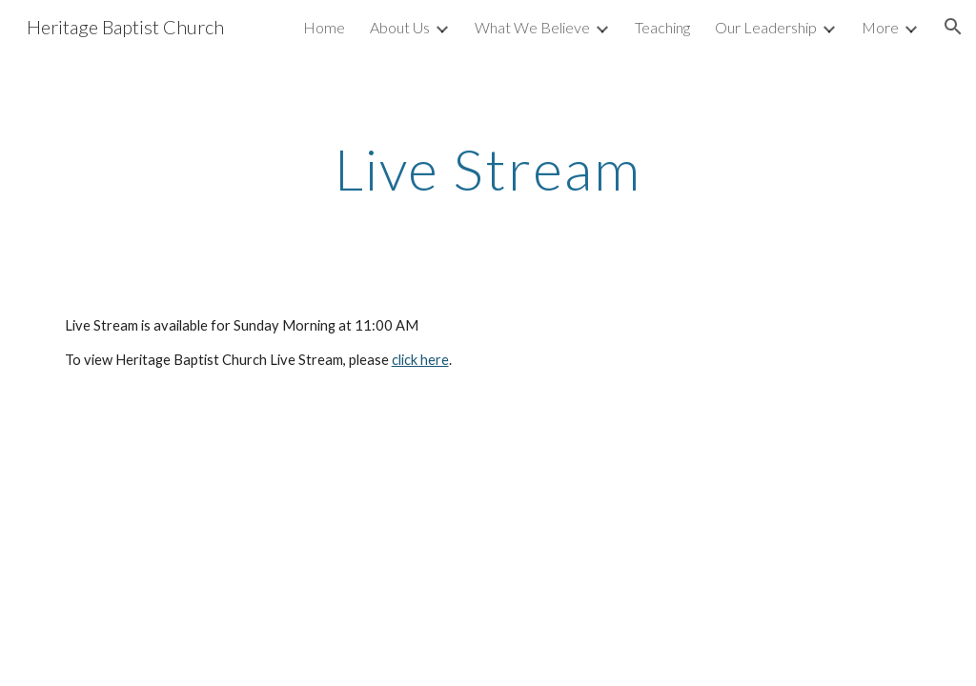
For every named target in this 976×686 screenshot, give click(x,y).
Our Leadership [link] (766, 27)
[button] (953, 27)
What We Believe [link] (532, 27)
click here (420, 360)
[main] (488, 169)
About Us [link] (400, 27)
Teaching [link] (662, 27)
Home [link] (324, 27)
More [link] (880, 27)
